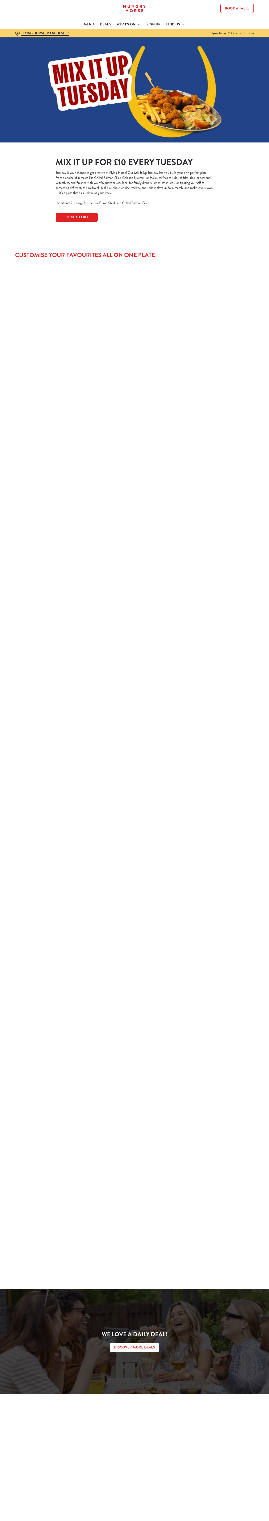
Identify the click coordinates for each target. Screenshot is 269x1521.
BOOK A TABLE (77, 217)
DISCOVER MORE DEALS (134, 1347)
